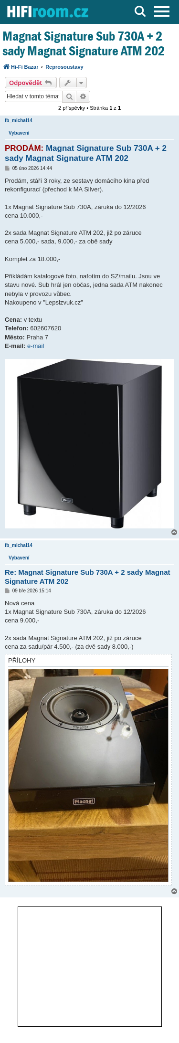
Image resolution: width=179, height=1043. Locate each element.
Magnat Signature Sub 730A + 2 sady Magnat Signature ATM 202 (83, 43)
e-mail (35, 345)
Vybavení (19, 133)
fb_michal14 (18, 120)
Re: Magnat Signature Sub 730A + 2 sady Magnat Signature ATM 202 (87, 576)
